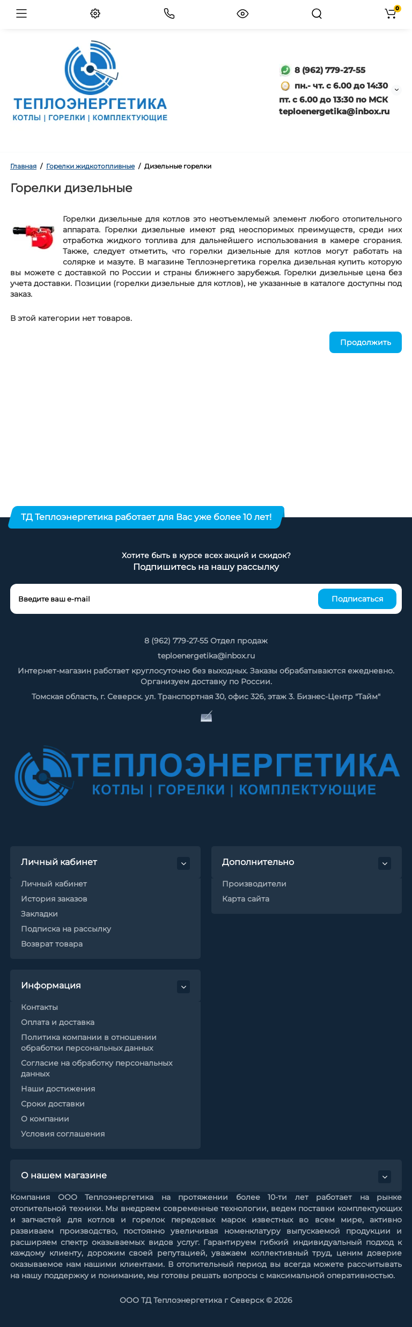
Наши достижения (58, 1089)
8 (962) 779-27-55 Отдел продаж (206, 641)
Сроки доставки (53, 1104)
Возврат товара (52, 944)
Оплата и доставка (57, 1022)
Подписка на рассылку (66, 929)
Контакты (39, 1007)
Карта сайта (245, 899)
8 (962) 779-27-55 (322, 70)
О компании (45, 1119)
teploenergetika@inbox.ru (206, 656)
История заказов (54, 899)
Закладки (39, 914)
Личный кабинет (54, 884)
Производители (254, 884)
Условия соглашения (63, 1134)
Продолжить (365, 342)
